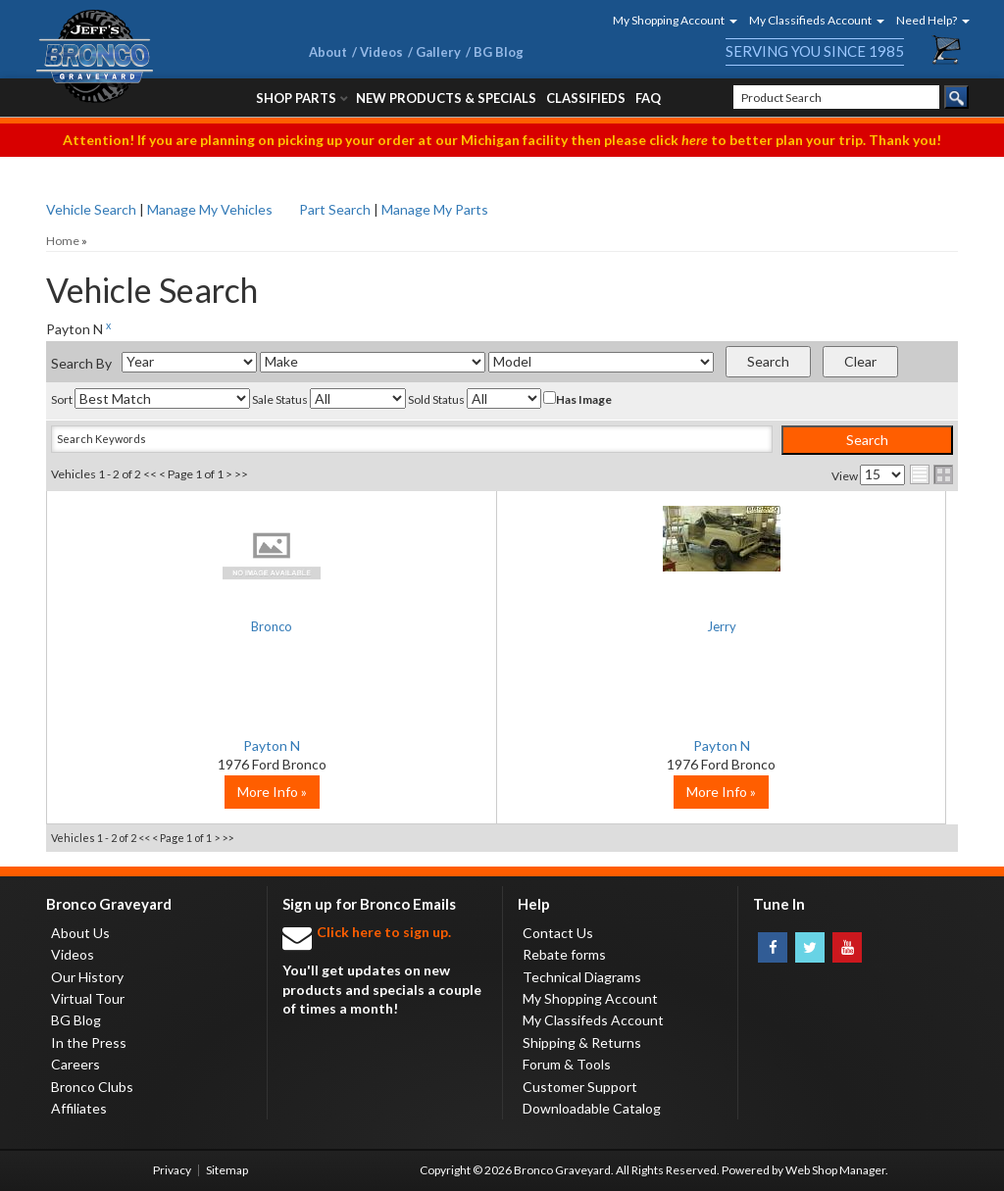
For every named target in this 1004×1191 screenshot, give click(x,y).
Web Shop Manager (835, 1170)
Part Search (335, 209)
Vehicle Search (91, 209)
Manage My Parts (434, 209)
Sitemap (227, 1170)
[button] (669, 20)
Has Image (577, 399)
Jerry (502, 628)
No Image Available (198, 555)
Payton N (198, 745)
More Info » (198, 791)
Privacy (172, 1170)
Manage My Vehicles (210, 209)
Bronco (198, 628)
